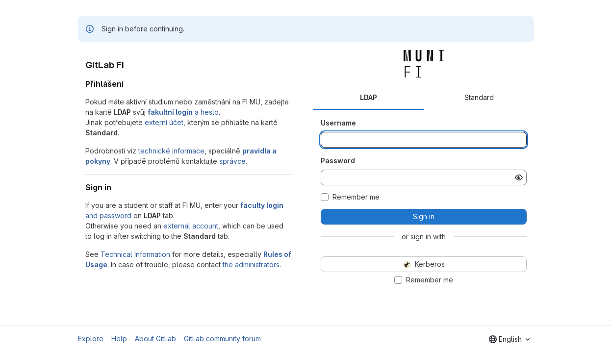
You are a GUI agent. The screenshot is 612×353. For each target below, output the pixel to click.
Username (338, 123)
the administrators (251, 264)
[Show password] (519, 177)
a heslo (183, 112)
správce (232, 161)
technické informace (171, 151)
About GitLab (155, 338)
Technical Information (135, 254)
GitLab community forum (222, 338)
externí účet (164, 122)
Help (119, 338)
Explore (90, 338)
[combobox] (509, 339)
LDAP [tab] (368, 97)
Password (338, 160)
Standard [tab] (479, 97)
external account (190, 226)
